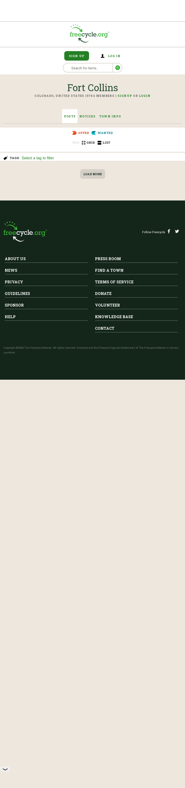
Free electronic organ (60, 520)
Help (10, 736)
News (11, 689)
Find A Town (109, 689)
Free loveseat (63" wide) (63, 480)
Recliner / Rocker (55, 268)
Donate (103, 713)
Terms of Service (114, 701)
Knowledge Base (114, 736)
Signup (125, 96)
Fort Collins (54, 175)
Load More (92, 594)
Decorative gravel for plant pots (40, 440)
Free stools (48, 223)
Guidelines (17, 713)
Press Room (108, 678)
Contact (104, 747)
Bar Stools (47, 314)
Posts (70, 116)
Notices (87, 116)
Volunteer (107, 724)
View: (76, 142)
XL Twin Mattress (57, 560)
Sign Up (77, 56)
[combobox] (101, 157)
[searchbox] (101, 158)
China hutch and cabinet (64, 183)
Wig (40, 400)
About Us (15, 678)
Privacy (14, 701)
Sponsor (14, 724)
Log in (114, 56)
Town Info (110, 116)
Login (145, 96)
